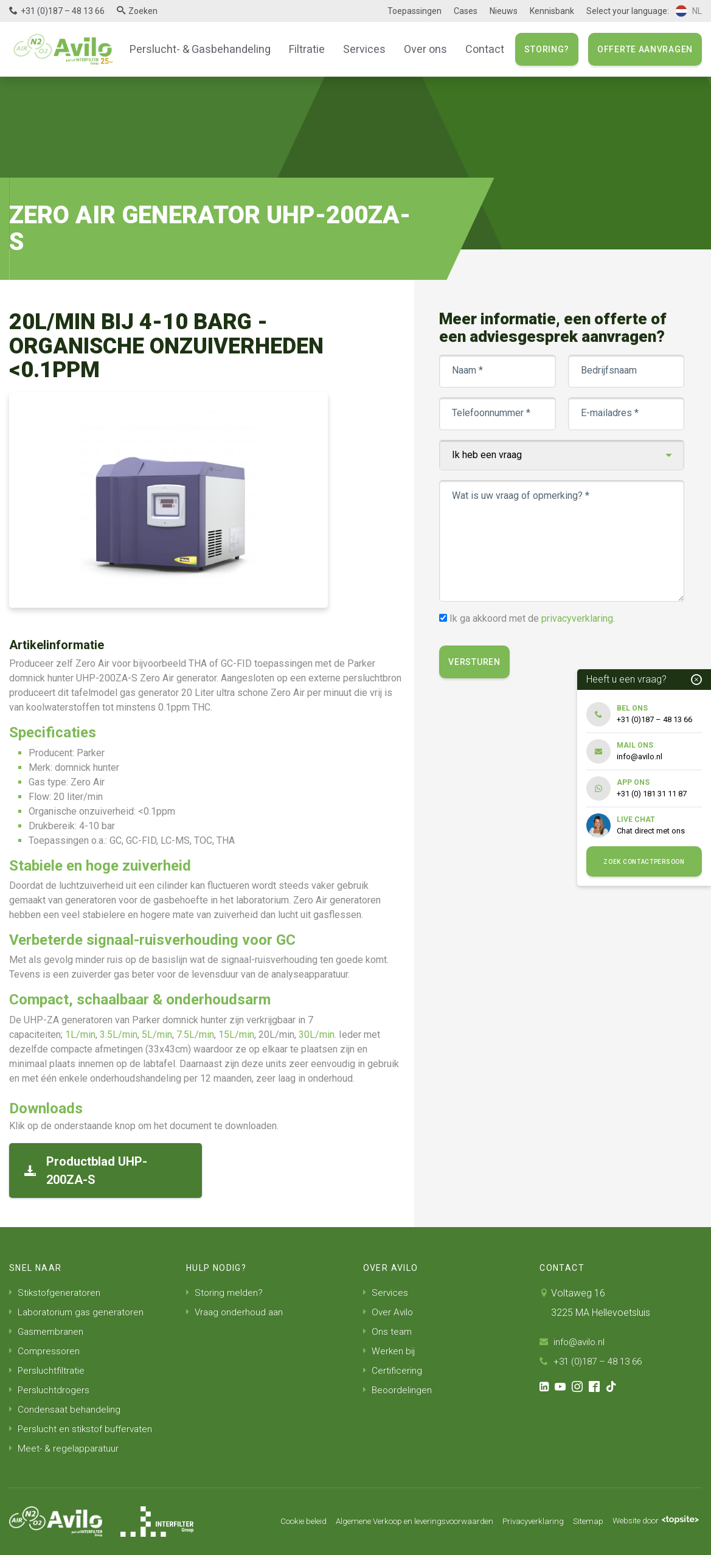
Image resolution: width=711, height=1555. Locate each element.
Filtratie (307, 49)
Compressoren (45, 1351)
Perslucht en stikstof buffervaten (82, 1429)
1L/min (80, 1034)
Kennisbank (552, 11)
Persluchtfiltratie (47, 1370)
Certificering (393, 1370)
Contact (477, 49)
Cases (465, 11)
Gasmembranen (47, 1331)
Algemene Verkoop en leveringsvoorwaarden (395, 1521)
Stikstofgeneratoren (56, 1292)
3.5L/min (118, 1034)
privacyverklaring (578, 618)
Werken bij (389, 1351)
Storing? (546, 49)
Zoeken (143, 11)
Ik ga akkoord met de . (533, 618)
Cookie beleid (276, 1521)
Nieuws (504, 11)
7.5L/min (195, 1034)
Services (361, 49)
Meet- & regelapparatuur (65, 1448)
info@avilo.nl (573, 1342)
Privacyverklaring (523, 1521)
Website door (652, 1521)
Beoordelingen (398, 1390)
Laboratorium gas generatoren (78, 1312)
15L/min (236, 1034)
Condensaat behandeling (66, 1409)
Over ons (420, 49)
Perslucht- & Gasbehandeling (205, 49)
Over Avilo (389, 1312)
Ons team (388, 1331)
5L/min (157, 1034)
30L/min (317, 1034)
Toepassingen (414, 11)
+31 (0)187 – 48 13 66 (63, 11)
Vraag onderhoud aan (236, 1312)
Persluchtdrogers (50, 1390)
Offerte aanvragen (645, 49)
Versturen (475, 662)
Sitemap (581, 1521)
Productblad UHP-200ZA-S (85, 1170)
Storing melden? (225, 1292)
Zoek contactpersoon (643, 861)
